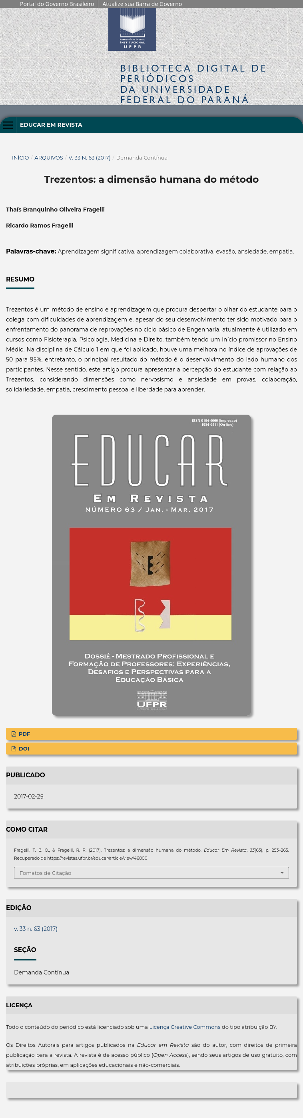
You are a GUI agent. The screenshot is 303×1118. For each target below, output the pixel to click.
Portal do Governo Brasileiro (57, 4)
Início (20, 157)
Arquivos (48, 157)
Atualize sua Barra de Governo (142, 4)
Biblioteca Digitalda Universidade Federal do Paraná (193, 84)
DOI (23, 748)
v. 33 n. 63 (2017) (90, 157)
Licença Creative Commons (184, 1027)
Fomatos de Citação (45, 873)
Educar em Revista (51, 124)
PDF (23, 734)
